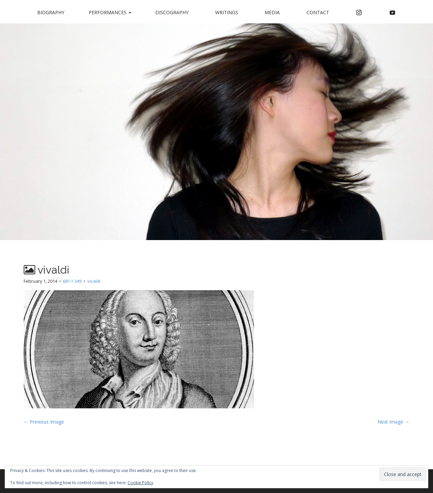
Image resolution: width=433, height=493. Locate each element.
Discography (171, 12)
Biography (50, 12)
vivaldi (93, 281)
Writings (226, 12)
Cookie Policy (140, 483)
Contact (317, 12)
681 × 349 (72, 281)
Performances (110, 12)
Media (272, 12)
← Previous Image (44, 422)
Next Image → (393, 422)
